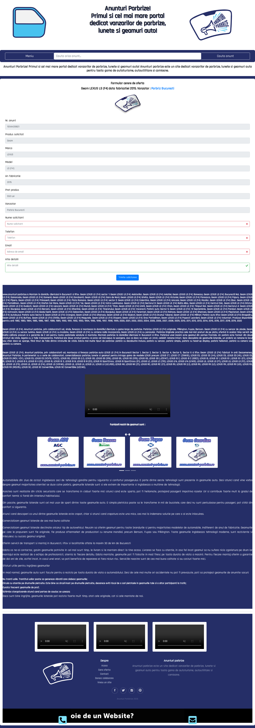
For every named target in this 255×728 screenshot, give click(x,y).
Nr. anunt (10, 120)
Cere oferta (104, 670)
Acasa (104, 665)
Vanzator (10, 204)
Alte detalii (11, 259)
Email (8, 245)
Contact (104, 674)
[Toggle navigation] (29, 56)
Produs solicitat (14, 134)
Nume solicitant (14, 217)
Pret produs (12, 190)
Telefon (9, 231)
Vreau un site (104, 682)
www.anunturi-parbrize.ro (16, 294)
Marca (8, 148)
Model (8, 162)
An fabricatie (12, 176)
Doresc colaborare (104, 678)
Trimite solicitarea (127, 277)
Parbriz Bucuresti (162, 88)
